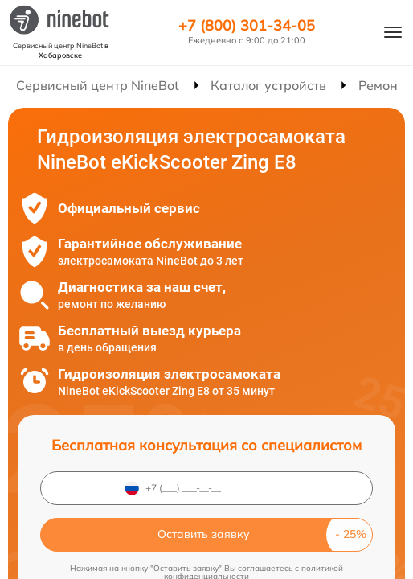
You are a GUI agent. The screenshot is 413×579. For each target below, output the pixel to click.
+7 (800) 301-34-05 (246, 26)
